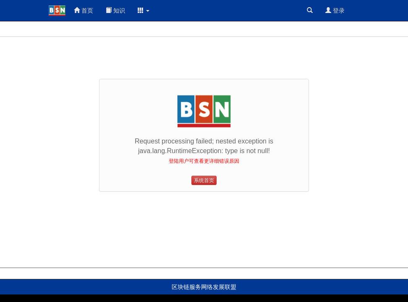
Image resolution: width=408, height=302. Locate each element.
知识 (115, 10)
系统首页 (204, 180)
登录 (335, 10)
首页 (83, 10)
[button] (143, 10)
